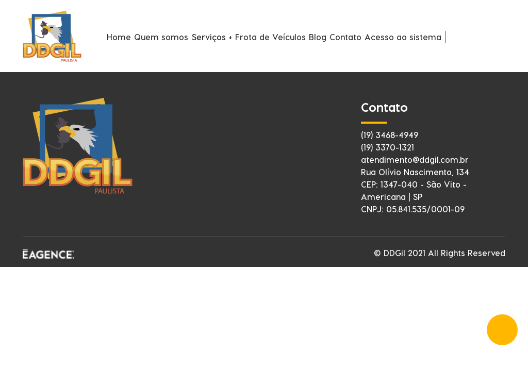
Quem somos (161, 37)
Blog (317, 37)
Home (119, 37)
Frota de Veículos (270, 37)
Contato (345, 37)
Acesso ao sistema (403, 37)
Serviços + (212, 37)
